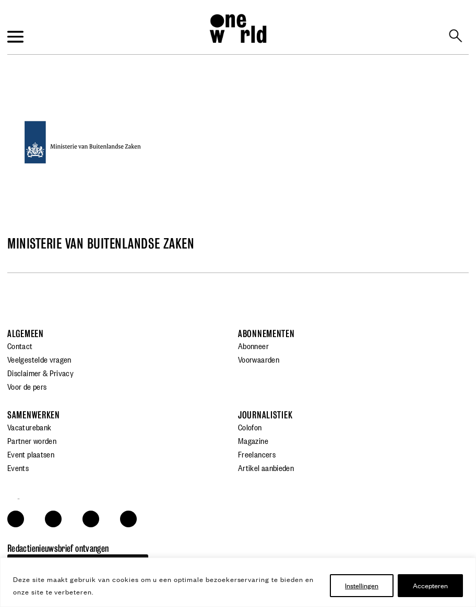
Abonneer (253, 345)
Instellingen (361, 585)
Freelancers (257, 454)
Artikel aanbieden (266, 467)
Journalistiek (265, 415)
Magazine (253, 440)
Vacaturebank (29, 426)
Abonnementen (266, 333)
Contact (20, 345)
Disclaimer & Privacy (40, 372)
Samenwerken (33, 415)
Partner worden (31, 440)
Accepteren (430, 585)
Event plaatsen (30, 454)
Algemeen (25, 333)
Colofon (250, 426)
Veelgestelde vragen (39, 359)
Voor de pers (26, 386)
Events (18, 467)
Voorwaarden (258, 359)
